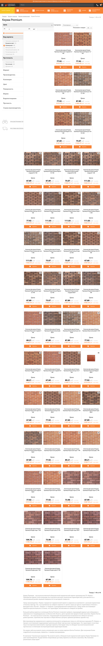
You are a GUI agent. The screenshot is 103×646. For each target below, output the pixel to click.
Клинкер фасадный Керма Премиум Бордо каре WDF (33, 486)
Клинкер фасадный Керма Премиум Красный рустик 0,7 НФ (71, 129)
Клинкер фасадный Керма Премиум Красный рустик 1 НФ (33, 328)
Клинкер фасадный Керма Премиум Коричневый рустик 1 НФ (71, 168)
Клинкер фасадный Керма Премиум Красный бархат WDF (52, 328)
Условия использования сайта (29, 629)
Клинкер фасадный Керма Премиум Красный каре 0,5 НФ (72, 328)
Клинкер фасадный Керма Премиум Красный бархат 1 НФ (72, 288)
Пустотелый (10, 66)
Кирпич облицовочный (42, 584)
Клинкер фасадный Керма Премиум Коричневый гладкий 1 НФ (52, 129)
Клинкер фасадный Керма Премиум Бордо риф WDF (52, 486)
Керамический (11, 45)
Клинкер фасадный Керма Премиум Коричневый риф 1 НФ (91, 129)
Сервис (4, 591)
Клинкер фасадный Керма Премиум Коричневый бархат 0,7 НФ (91, 89)
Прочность (7, 105)
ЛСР (38, 568)
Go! (91, 5)
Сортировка (26, 25)
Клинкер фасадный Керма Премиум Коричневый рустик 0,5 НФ (52, 89)
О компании (5, 586)
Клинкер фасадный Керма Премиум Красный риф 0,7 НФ (52, 287)
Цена (5, 25)
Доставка (5, 596)
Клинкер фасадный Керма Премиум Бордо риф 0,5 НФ (91, 447)
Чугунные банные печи (75, 586)
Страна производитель (9, 111)
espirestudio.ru (81, 637)
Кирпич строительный (74, 589)
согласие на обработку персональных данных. (85, 618)
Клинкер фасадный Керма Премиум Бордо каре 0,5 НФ (33, 447)
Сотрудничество (7, 598)
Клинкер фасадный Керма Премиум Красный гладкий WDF (72, 408)
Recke (53, 571)
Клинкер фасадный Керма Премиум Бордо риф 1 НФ (71, 486)
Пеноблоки (71, 596)
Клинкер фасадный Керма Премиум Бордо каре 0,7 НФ (52, 447)
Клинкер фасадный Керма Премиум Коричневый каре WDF (52, 368)
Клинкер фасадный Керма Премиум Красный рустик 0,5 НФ (52, 208)
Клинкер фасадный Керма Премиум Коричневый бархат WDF (71, 368)
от (4, 28)
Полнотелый (10, 64)
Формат (6, 72)
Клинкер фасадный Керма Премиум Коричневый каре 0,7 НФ (72, 208)
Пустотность (8, 60)
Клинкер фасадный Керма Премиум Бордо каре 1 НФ (71, 447)
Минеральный (10, 49)
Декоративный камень (74, 591)
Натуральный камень (12, 51)
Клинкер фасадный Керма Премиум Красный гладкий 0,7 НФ (33, 49)
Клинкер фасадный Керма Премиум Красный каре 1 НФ (32, 407)
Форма (5, 96)
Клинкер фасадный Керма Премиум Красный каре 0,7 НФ (72, 49)
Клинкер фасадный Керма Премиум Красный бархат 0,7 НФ (52, 49)
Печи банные (39, 591)
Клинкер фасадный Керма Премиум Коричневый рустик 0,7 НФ (91, 49)
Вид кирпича (8, 39)
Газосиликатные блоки (41, 589)
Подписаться (65, 623)
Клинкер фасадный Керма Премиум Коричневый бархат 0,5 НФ (91, 208)
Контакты (5, 603)
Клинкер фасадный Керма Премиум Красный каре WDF (91, 407)
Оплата (4, 593)
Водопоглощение (9, 100)
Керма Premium (48, 568)
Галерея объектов (7, 600)
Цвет (5, 86)
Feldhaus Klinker (42, 571)
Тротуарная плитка (40, 586)
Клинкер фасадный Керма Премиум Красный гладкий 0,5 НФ (91, 288)
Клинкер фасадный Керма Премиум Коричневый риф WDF (91, 248)
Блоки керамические (41, 596)
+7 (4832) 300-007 (97, 5)
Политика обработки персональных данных (29, 631)
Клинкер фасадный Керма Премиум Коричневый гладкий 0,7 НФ (71, 89)
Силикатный (10, 56)
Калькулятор (6, 589)
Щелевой (9, 68)
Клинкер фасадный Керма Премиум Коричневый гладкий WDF (33, 248)
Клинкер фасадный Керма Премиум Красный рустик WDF (91, 328)
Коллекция (7, 81)
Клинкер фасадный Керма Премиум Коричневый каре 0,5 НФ (33, 208)
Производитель (9, 77)
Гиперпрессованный (12, 43)
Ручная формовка (11, 54)
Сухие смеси (38, 593)
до (13, 28)
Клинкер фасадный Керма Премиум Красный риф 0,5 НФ (33, 367)
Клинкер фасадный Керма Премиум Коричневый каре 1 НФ (33, 168)
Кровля (70, 584)
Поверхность (8, 91)
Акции (4, 584)
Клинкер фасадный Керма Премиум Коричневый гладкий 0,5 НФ (33, 129)
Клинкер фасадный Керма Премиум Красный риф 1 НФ (52, 407)
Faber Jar (60, 568)
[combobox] (40, 25)
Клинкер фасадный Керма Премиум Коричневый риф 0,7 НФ (52, 248)
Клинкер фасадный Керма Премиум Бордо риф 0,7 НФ (91, 486)
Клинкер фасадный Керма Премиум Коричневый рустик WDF (33, 288)
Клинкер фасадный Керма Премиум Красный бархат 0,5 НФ (32, 89)
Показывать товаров (87, 25)
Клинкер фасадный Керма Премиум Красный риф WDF (91, 367)
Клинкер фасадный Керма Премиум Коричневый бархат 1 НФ (52, 168)
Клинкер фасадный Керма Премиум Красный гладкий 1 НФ (71, 248)
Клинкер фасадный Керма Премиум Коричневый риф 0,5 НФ (91, 168)
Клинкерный (10, 47)
